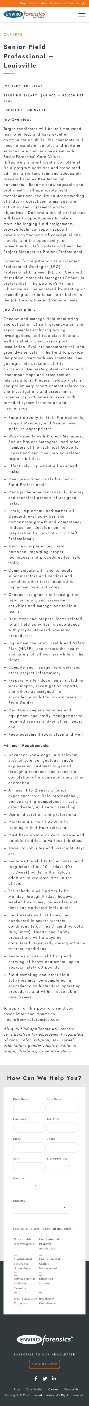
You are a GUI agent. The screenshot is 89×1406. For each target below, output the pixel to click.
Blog (22, 3)
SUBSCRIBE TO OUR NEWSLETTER (44, 1354)
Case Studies (38, 3)
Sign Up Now (44, 1364)
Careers (55, 3)
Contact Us (72, 3)
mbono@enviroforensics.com (31, 1019)
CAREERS (13, 34)
